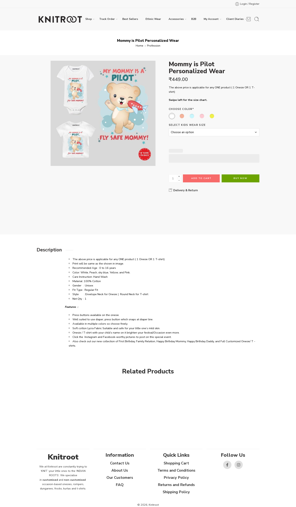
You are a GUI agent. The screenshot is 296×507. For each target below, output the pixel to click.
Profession (153, 45)
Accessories (176, 19)
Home (139, 45)
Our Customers (119, 477)
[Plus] (179, 176)
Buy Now (240, 178)
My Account (211, 19)
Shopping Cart (176, 463)
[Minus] (179, 180)
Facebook (109, 337)
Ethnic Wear (153, 19)
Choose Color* (181, 109)
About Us (119, 470)
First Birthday (127, 341)
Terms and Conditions (176, 470)
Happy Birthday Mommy (171, 341)
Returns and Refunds (176, 484)
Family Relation (145, 341)
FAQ (120, 484)
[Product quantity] (173, 178)
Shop (88, 19)
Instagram (91, 337)
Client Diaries (235, 19)
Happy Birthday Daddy (200, 341)
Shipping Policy (176, 492)
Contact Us (120, 463)
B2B (193, 19)
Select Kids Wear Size (187, 125)
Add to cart (201, 178)
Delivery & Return (183, 190)
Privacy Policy (176, 477)
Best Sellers (130, 19)
